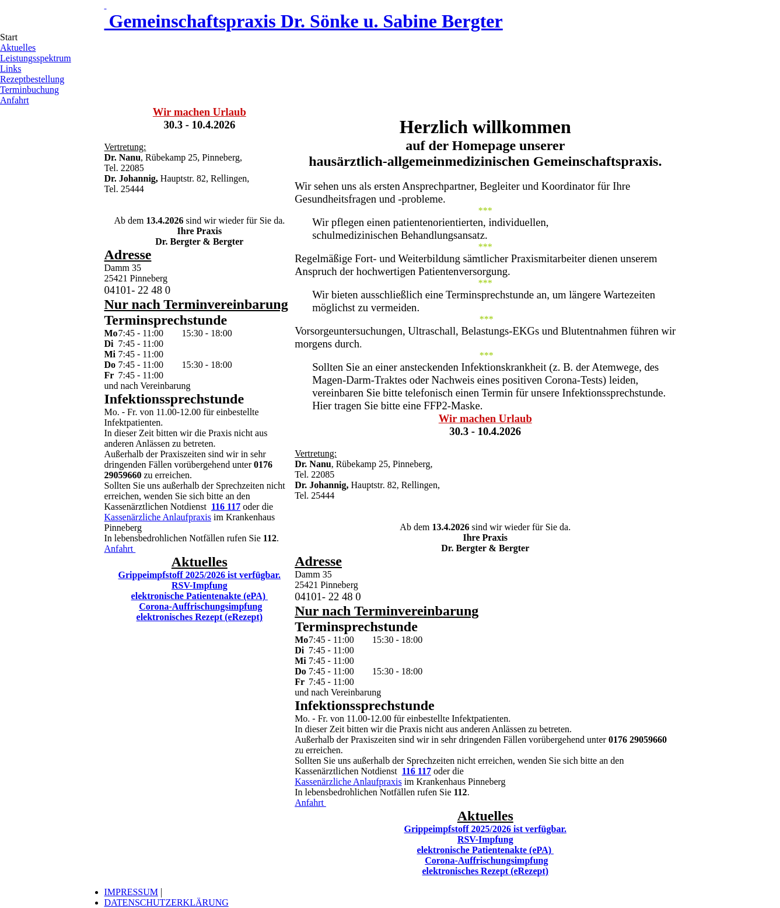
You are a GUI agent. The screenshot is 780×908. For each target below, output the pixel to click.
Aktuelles (18, 48)
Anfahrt (14, 100)
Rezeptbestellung (32, 79)
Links (10, 69)
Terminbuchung (29, 90)
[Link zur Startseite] (105, 5)
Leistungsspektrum (35, 58)
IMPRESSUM (131, 892)
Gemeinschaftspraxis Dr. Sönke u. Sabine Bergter (303, 21)
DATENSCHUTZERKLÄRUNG (166, 902)
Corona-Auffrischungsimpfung (200, 606)
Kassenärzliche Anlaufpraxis (157, 517)
